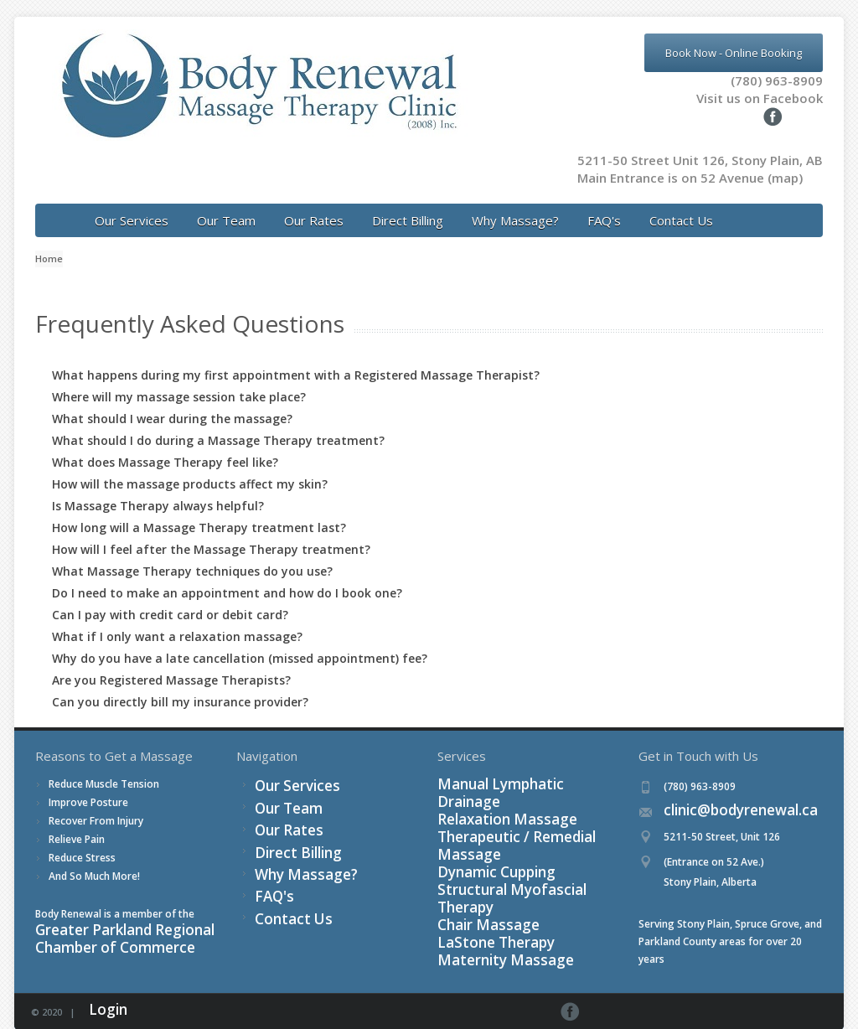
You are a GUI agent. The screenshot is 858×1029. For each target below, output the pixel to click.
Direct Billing (407, 202)
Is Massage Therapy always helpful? (158, 488)
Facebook (817, 994)
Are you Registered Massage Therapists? (171, 662)
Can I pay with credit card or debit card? (170, 597)
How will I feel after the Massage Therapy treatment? (211, 532)
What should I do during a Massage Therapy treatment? (218, 423)
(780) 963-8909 (777, 80)
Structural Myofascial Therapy (509, 838)
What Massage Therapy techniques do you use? (192, 553)
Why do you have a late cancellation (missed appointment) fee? (239, 641)
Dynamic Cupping (478, 821)
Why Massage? (515, 202)
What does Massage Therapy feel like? (165, 444)
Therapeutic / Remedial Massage (515, 803)
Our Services (131, 202)
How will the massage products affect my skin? (190, 466)
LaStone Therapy (478, 873)
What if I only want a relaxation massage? (177, 619)
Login (102, 993)
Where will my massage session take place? (179, 379)
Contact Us (681, 202)
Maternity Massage (483, 891)
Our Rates (314, 202)
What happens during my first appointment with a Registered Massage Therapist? (296, 357)
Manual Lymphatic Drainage (503, 768)
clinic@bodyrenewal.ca (718, 794)
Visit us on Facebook (736, 98)
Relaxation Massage (485, 785)
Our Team (226, 202)
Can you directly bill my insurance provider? (180, 684)
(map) (785, 160)
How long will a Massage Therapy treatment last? (199, 510)
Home (49, 241)
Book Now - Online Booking (733, 52)
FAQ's (604, 202)
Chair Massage (472, 856)
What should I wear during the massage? (172, 401)
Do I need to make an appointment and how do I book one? (227, 575)
